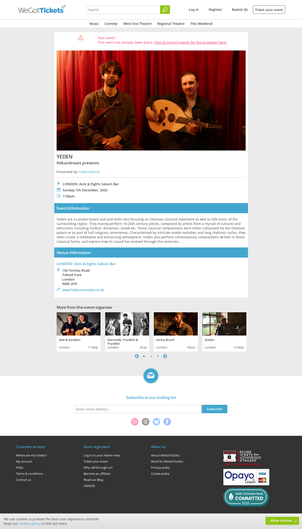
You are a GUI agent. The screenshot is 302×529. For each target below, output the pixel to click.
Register (215, 9)
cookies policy (30, 523)
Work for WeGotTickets (167, 461)
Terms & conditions (29, 473)
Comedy (111, 23)
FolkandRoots (89, 172)
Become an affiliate (97, 473)
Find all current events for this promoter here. (190, 42)
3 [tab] (158, 356)
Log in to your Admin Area (102, 455)
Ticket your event (269, 10)
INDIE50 (89, 486)
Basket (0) (240, 9)
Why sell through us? (98, 467)
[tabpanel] (78, 331)
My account (24, 461)
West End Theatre (137, 23)
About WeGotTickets (165, 455)
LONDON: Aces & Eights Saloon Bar (86, 263)
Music (94, 23)
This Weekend (201, 23)
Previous (137, 356)
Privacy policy (160, 467)
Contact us (23, 480)
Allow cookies (281, 520)
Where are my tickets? (31, 455)
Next (165, 356)
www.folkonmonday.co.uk (83, 290)
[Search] (165, 9)
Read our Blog (93, 480)
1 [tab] (144, 356)
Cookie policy (160, 473)
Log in (194, 9)
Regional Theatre (171, 23)
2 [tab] (151, 356)
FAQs (19, 467)
